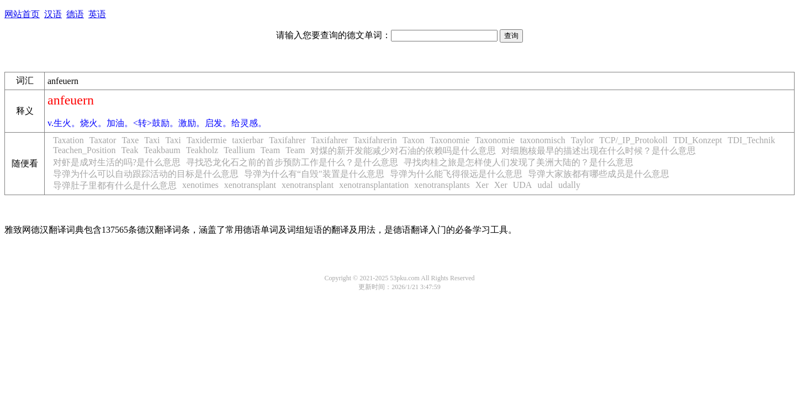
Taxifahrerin (375, 140)
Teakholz (202, 150)
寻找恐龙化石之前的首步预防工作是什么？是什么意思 (292, 162)
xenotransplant (250, 185)
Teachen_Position (84, 150)
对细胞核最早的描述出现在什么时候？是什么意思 (598, 150)
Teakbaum (162, 150)
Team (270, 150)
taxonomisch (542, 140)
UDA (522, 185)
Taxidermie (207, 140)
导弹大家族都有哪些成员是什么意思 (598, 174)
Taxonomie (450, 140)
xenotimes (200, 185)
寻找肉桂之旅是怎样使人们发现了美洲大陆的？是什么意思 (518, 162)
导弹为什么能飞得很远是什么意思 (456, 174)
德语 (75, 14)
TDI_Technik (751, 140)
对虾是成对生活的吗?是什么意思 (117, 162)
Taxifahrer (287, 140)
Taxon (414, 140)
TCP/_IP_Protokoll (633, 140)
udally (569, 185)
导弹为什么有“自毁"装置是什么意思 (314, 174)
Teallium (239, 150)
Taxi (152, 140)
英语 (97, 14)
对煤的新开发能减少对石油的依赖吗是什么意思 (403, 150)
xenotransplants (441, 185)
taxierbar (247, 140)
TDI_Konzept (697, 140)
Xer (482, 185)
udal (545, 185)
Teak (130, 150)
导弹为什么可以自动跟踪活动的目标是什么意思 (146, 174)
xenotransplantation (374, 185)
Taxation (68, 140)
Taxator (103, 140)
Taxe (130, 140)
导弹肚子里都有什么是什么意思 (115, 185)
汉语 (53, 14)
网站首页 (22, 14)
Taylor (582, 140)
